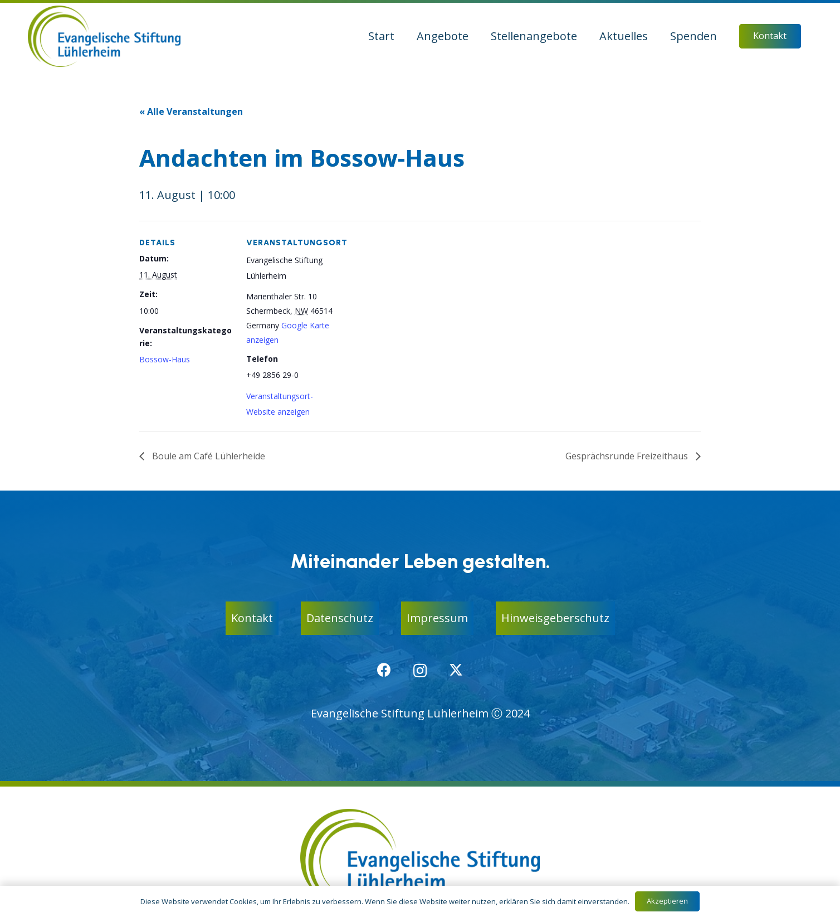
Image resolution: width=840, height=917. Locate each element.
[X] (456, 670)
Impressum (437, 617)
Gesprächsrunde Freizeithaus (627, 456)
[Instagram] (420, 670)
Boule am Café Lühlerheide (207, 456)
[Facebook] (384, 670)
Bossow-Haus (164, 359)
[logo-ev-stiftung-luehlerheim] (104, 36)
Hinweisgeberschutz (555, 617)
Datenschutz (339, 617)
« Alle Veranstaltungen (191, 111)
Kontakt (252, 617)
